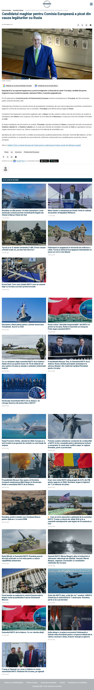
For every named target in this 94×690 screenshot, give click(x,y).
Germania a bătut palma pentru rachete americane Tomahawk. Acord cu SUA (23, 325)
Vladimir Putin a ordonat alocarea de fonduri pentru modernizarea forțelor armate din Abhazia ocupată (44, 145)
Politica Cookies (32, 682)
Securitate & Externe (18, 10)
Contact (62, 682)
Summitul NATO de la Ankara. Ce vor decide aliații (23, 632)
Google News (20, 161)
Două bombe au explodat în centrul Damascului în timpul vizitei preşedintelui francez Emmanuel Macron (22, 597)
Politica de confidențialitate (13, 682)
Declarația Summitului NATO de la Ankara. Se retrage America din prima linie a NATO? (21, 402)
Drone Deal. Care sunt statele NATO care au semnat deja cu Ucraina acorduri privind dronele (23, 285)
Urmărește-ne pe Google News (48, 86)
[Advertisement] (70, 277)
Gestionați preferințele (48, 682)
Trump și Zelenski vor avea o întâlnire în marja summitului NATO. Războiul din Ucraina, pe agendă (23, 670)
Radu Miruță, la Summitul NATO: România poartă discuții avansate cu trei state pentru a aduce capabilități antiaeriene (22, 558)
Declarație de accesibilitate (77, 682)
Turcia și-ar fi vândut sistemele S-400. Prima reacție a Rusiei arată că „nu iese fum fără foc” (24, 248)
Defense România (6, 10)
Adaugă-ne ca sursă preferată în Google (19, 86)
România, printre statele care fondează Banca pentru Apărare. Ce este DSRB (21, 518)
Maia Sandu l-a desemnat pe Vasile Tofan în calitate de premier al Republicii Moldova (69, 211)
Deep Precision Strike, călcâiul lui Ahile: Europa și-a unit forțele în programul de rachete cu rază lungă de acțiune (24, 443)
